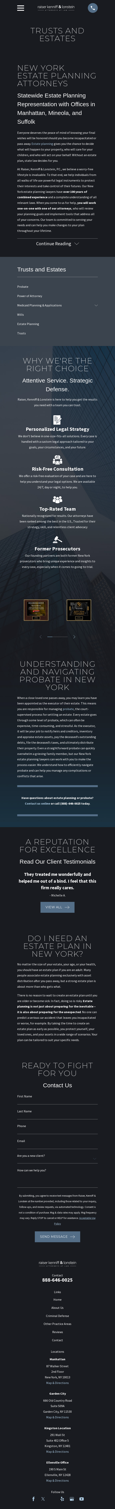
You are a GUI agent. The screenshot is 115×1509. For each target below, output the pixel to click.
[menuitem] (57, 286)
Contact (57, 1340)
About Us (57, 1308)
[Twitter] (43, 1499)
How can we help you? (31, 1170)
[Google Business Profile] (72, 1499)
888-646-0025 (57, 1280)
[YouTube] (81, 1499)
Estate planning (42, 144)
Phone (21, 1126)
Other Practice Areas (57, 1324)
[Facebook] (33, 1499)
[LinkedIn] (52, 1499)
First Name (24, 1096)
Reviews (57, 1332)
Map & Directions (57, 1383)
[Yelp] (62, 1499)
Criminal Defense (57, 1316)
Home (57, 1299)
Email (21, 1140)
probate (68, 709)
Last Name (24, 1111)
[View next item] (74, 637)
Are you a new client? (31, 1155)
